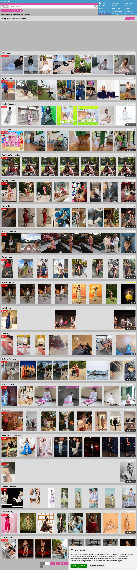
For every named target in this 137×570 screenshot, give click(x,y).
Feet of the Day (117, 8)
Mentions (102, 11)
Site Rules (115, 3)
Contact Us (128, 14)
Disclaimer (128, 11)
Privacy (127, 8)
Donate (127, 6)
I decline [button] (82, 565)
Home (103, 3)
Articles (114, 6)
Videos (101, 8)
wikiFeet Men (103, 14)
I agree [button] (74, 565)
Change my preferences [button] (96, 565)
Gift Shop (115, 14)
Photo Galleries (104, 6)
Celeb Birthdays (117, 11)
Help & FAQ (128, 3)
